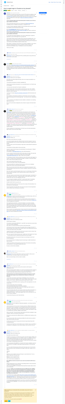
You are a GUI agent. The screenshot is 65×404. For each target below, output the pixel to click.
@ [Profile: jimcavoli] (8, 77)
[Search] (1, 10)
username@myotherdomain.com (12, 155)
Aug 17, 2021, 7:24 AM (16, 265)
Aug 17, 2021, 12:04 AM (14, 252)
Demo (55, 2)
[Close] (36, 390)
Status (52, 2)
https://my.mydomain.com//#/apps (26, 17)
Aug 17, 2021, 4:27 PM (16, 331)
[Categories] (1, 1)
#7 (36, 194)
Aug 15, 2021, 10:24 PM (18, 110)
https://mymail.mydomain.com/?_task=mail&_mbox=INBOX (17, 30)
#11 (36, 301)
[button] (1, 401)
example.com (33, 115)
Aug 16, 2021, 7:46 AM (17, 194)
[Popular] (1, 6)
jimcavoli (8, 63)
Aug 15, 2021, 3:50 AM (18, 63)
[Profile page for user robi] (5, 55)
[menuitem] (64, 1)
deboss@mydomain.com (17, 151)
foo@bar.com (34, 200)
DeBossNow (9, 52)
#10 (36, 265)
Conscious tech (9, 259)
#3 (36, 63)
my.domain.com (9, 16)
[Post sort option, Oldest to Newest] (43, 14)
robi (7, 54)
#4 (36, 76)
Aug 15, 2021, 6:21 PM (16, 76)
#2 (36, 54)
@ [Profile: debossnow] (9, 55)
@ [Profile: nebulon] (8, 219)
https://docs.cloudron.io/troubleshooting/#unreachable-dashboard (22, 65)
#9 (36, 252)
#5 (36, 110)
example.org (17, 116)
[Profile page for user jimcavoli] (5, 64)
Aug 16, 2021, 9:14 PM (16, 218)
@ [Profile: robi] (8, 266)
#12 (36, 331)
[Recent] (1, 3)
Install (60, 2)
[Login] (64, 1)
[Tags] (1, 4)
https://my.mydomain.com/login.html (21, 92)
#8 (36, 218)
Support (8, 10)
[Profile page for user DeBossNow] (5, 13)
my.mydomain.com (12, 29)
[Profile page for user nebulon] (5, 195)
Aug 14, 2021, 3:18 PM (14, 54)
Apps (49, 2)
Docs (57, 2)
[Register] (64, 3)
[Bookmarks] (1, 8)
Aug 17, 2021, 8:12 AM (17, 301)
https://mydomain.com (30, 23)
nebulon (8, 194)
